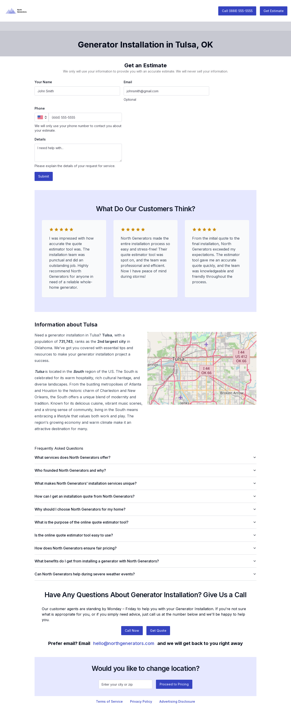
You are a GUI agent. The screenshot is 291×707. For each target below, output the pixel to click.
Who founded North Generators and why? (145, 470)
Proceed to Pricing (174, 684)
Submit (43, 176)
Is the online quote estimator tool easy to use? (145, 535)
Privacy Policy (141, 701)
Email (128, 82)
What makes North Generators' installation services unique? (145, 483)
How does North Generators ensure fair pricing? (145, 548)
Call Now (132, 630)
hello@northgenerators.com (123, 643)
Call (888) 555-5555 (237, 11)
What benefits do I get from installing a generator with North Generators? (145, 561)
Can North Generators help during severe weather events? (145, 574)
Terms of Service (109, 701)
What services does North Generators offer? (145, 457)
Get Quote (158, 630)
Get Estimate (273, 11)
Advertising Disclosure (177, 701)
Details (40, 139)
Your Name (43, 82)
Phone (40, 108)
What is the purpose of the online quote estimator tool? (145, 522)
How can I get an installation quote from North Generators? (145, 496)
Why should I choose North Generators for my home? (145, 509)
